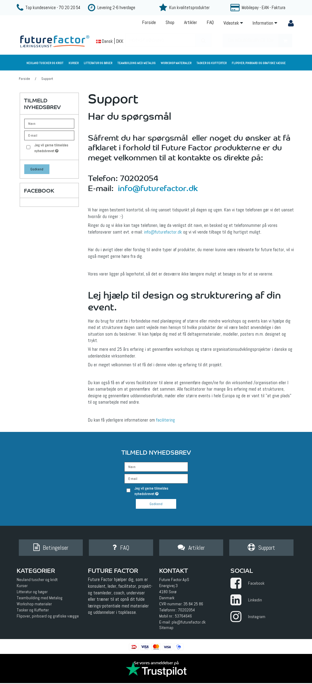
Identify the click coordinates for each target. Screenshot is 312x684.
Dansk (104, 41)
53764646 (183, 617)
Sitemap (166, 628)
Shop (170, 22)
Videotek (233, 23)
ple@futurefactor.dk (189, 623)
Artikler (190, 22)
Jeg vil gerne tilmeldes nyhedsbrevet (53, 147)
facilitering (165, 420)
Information (265, 23)
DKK (119, 41)
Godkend (36, 169)
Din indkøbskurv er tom (260, 40)
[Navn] (156, 466)
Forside (149, 22)
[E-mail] (156, 478)
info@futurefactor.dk (158, 187)
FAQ (210, 22)
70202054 (186, 611)
